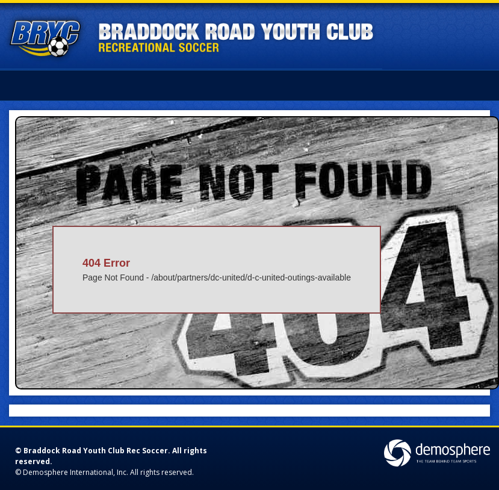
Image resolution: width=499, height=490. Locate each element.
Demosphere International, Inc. (75, 472)
